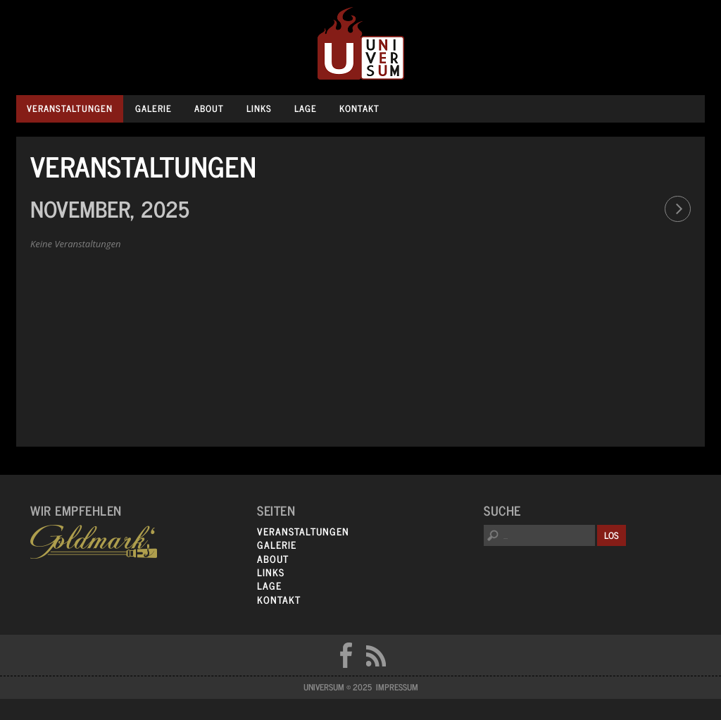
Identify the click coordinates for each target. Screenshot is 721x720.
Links (259, 108)
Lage (305, 108)
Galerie (153, 108)
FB (346, 655)
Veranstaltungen (70, 108)
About (209, 108)
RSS (376, 655)
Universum (361, 44)
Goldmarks (93, 542)
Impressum (397, 687)
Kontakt (359, 108)
